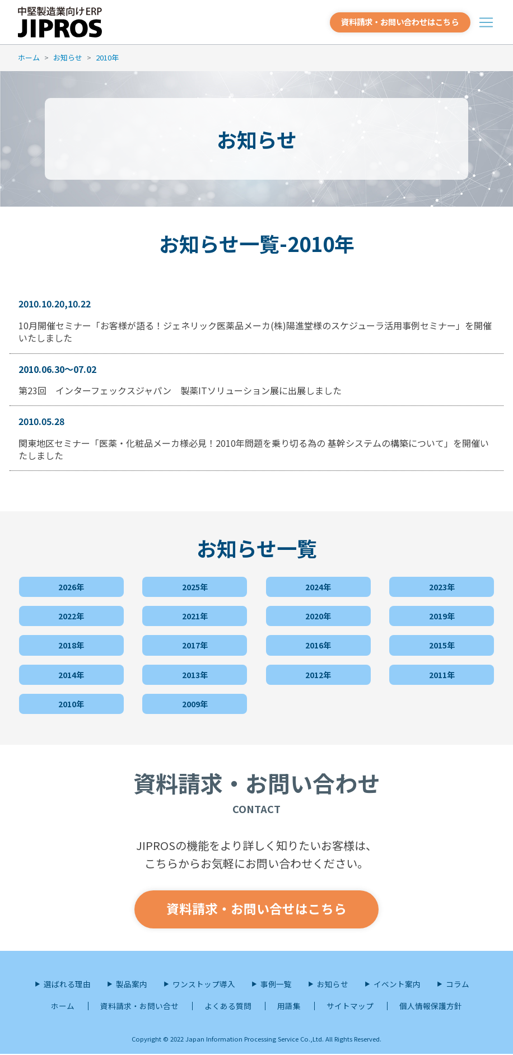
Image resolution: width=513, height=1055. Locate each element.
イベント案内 (397, 985)
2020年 (318, 614)
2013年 (195, 673)
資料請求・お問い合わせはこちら (394, 21)
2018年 (71, 644)
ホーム (29, 57)
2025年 (195, 585)
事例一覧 (276, 985)
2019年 (442, 614)
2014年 (71, 673)
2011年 (442, 673)
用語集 (289, 1007)
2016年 (318, 644)
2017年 (195, 644)
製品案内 (131, 985)
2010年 (107, 57)
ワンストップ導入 (203, 985)
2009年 (195, 702)
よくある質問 (227, 1007)
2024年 (318, 585)
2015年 (442, 644)
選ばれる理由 (67, 985)
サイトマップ (350, 1007)
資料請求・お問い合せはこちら (256, 909)
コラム (457, 985)
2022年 (71, 614)
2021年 (195, 614)
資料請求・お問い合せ (139, 1007)
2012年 (318, 673)
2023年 (442, 585)
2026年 (71, 585)
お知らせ (67, 57)
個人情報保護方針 (430, 1007)
